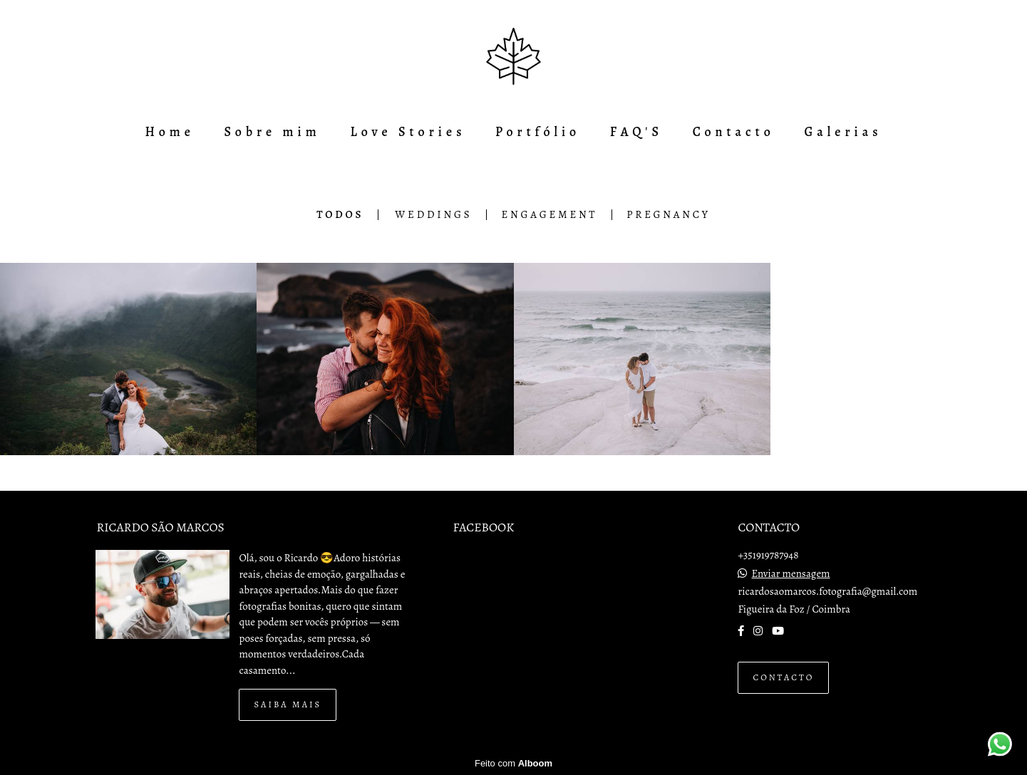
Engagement (549, 214)
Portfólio (537, 131)
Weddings (433, 214)
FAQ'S (636, 131)
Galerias (843, 131)
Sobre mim (273, 131)
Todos (339, 214)
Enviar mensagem (790, 573)
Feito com (513, 763)
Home (169, 131)
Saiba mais (287, 704)
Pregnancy (668, 214)
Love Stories (407, 131)
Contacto (734, 131)
